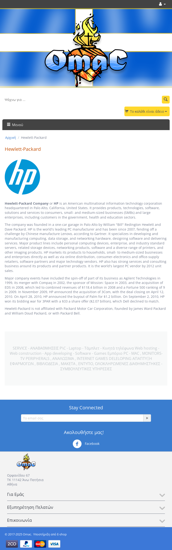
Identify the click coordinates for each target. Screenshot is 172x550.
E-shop (62, 534)
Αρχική (10, 137)
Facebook (86, 443)
